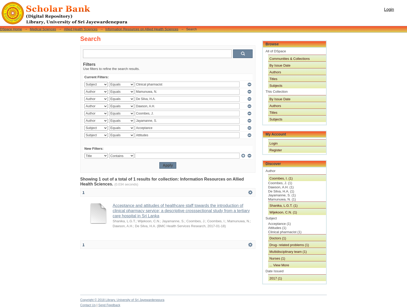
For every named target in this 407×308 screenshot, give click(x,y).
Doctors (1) (277, 238)
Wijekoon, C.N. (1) (283, 212)
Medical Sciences (43, 29)
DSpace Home (11, 29)
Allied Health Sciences (80, 29)
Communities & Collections (289, 59)
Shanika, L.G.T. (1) (283, 205)
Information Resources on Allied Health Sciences (141, 29)
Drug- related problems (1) (289, 245)
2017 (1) (275, 278)
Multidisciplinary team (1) (288, 252)
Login (389, 9)
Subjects (275, 86)
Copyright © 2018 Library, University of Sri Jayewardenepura (122, 300)
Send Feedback (109, 305)
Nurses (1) (277, 258)
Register (275, 150)
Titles (273, 79)
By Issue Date (279, 65)
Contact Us (88, 305)
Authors (275, 72)
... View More (279, 265)
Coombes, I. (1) (281, 178)
